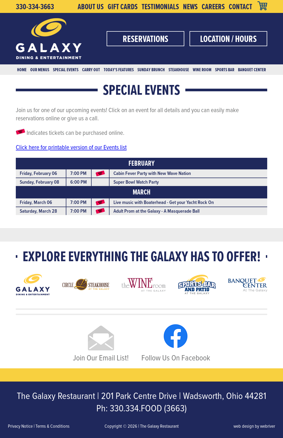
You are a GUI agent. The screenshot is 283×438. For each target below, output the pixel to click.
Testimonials (160, 7)
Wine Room (202, 69)
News (190, 7)
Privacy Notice (20, 426)
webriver (267, 426)
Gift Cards (123, 7)
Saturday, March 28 (38, 211)
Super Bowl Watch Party (136, 181)
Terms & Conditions (52, 426)
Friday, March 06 (36, 202)
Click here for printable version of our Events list (71, 146)
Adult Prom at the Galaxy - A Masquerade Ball (156, 211)
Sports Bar (224, 69)
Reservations (145, 39)
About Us (91, 7)
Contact (240, 7)
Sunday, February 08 (39, 181)
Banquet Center (252, 69)
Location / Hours (228, 39)
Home (22, 69)
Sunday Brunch (151, 69)
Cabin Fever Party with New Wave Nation (152, 173)
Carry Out (91, 69)
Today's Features (119, 69)
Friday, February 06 (38, 173)
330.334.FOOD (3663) (148, 408)
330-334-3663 (35, 6)
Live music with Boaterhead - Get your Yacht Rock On (163, 202)
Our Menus (39, 69)
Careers (213, 7)
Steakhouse (178, 69)
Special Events (65, 69)
